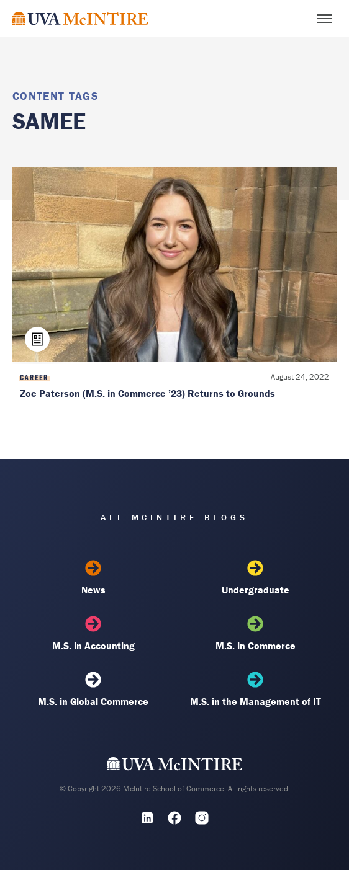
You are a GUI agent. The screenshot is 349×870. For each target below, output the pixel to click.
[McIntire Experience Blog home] (80, 18)
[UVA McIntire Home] (175, 767)
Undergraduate (256, 578)
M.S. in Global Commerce (93, 690)
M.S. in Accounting (93, 634)
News (93, 578)
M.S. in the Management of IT (256, 690)
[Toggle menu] (324, 18)
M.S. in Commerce (256, 634)
